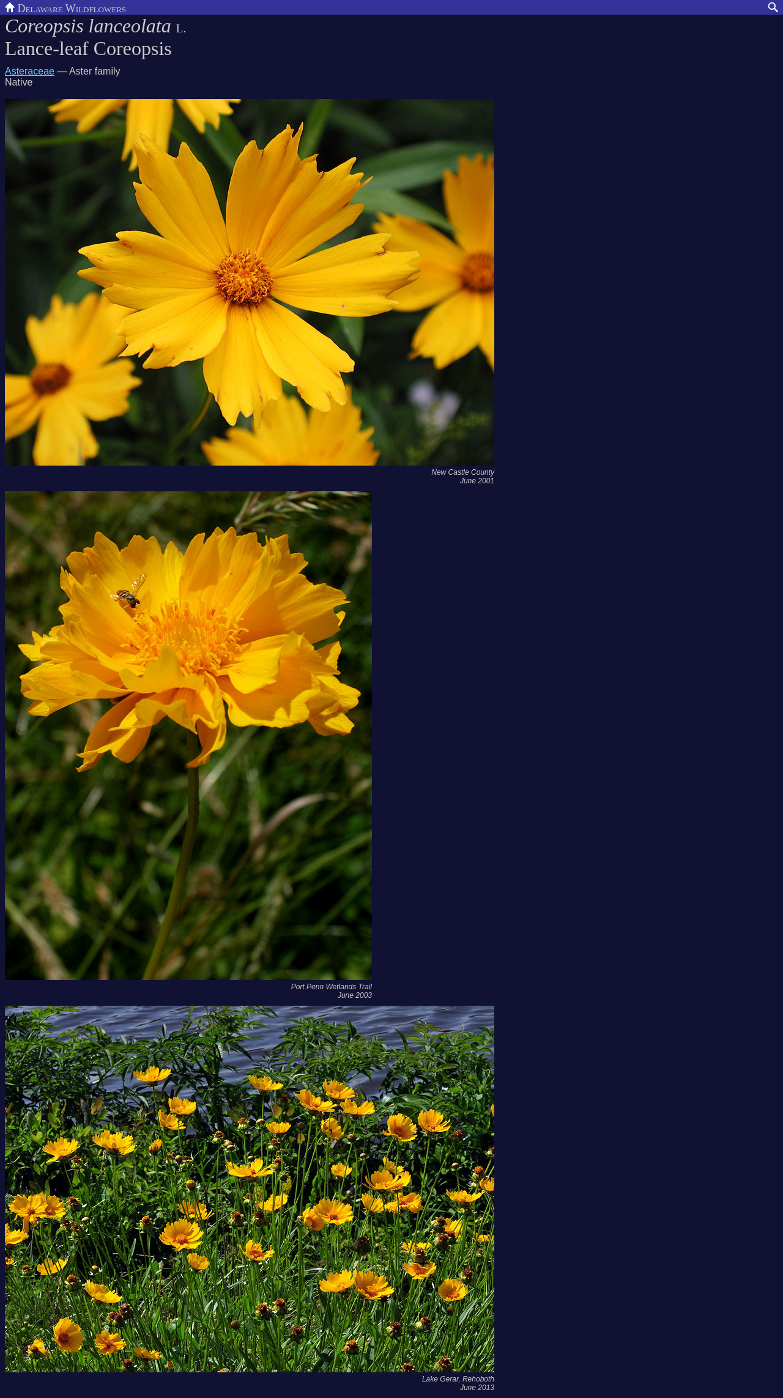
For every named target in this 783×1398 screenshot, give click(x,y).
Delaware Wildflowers (65, 7)
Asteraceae (29, 71)
